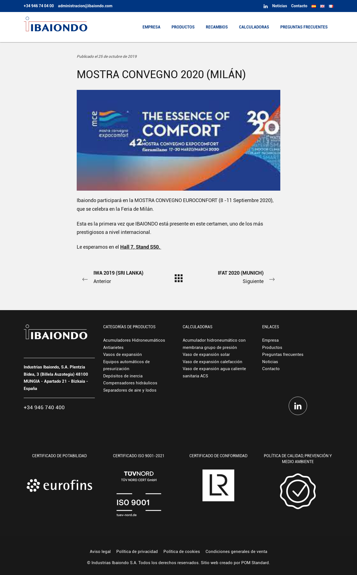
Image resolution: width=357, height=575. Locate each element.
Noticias (270, 361)
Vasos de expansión (122, 354)
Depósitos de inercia (123, 375)
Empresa (270, 340)
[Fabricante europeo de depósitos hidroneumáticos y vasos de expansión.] (55, 27)
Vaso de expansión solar (206, 354)
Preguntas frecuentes (282, 354)
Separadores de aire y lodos (129, 390)
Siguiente (240, 276)
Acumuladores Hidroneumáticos (134, 340)
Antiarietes (113, 347)
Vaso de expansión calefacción (212, 361)
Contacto (271, 368)
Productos (272, 347)
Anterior (117, 276)
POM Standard (255, 562)
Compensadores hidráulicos (130, 382)
